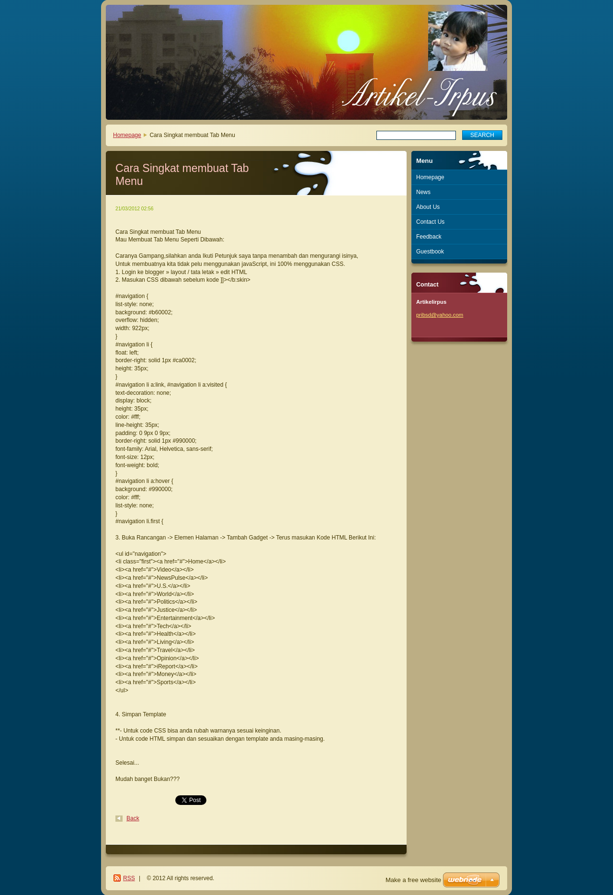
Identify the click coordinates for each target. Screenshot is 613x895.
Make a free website (413, 880)
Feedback (429, 236)
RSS (129, 878)
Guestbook (430, 251)
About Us (428, 207)
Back (132, 818)
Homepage (127, 135)
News (423, 192)
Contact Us (430, 221)
